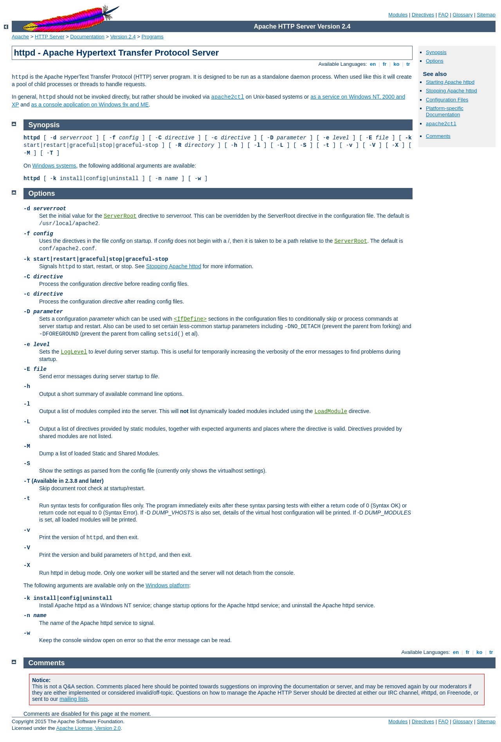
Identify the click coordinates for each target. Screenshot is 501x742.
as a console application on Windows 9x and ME (90, 104)
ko (396, 64)
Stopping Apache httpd (451, 91)
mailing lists (73, 699)
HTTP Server (50, 37)
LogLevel (74, 352)
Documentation (87, 37)
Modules (397, 15)
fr (384, 64)
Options (434, 61)
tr (408, 64)
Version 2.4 (123, 37)
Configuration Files (447, 100)
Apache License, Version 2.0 (88, 728)
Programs (153, 37)
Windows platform (167, 585)
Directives (423, 15)
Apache (20, 37)
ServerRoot (120, 216)
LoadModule (330, 411)
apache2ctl (227, 97)
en (372, 64)
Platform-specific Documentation (444, 111)
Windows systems (54, 165)
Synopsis (436, 52)
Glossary (462, 15)
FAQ (443, 15)
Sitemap (486, 15)
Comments (438, 136)
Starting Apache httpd (450, 82)
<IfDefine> (190, 319)
